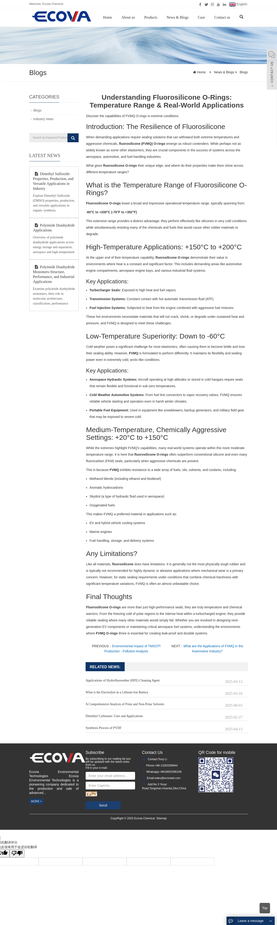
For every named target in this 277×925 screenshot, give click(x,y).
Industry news (43, 119)
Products (150, 17)
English (238, 4)
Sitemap (161, 818)
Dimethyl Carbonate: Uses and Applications (114, 716)
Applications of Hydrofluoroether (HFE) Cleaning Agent (123, 680)
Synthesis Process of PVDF (103, 728)
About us (128, 17)
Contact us (222, 17)
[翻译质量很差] (17, 853)
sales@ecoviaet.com (167, 778)
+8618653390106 (171, 771)
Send (103, 805)
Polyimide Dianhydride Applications (54, 227)
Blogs (243, 72)
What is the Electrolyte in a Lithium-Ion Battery (117, 692)
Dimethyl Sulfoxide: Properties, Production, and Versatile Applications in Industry (53, 181)
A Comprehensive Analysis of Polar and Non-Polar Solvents (125, 704)
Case (201, 17)
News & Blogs (177, 17)
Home (107, 17)
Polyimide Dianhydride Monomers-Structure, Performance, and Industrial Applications (54, 274)
